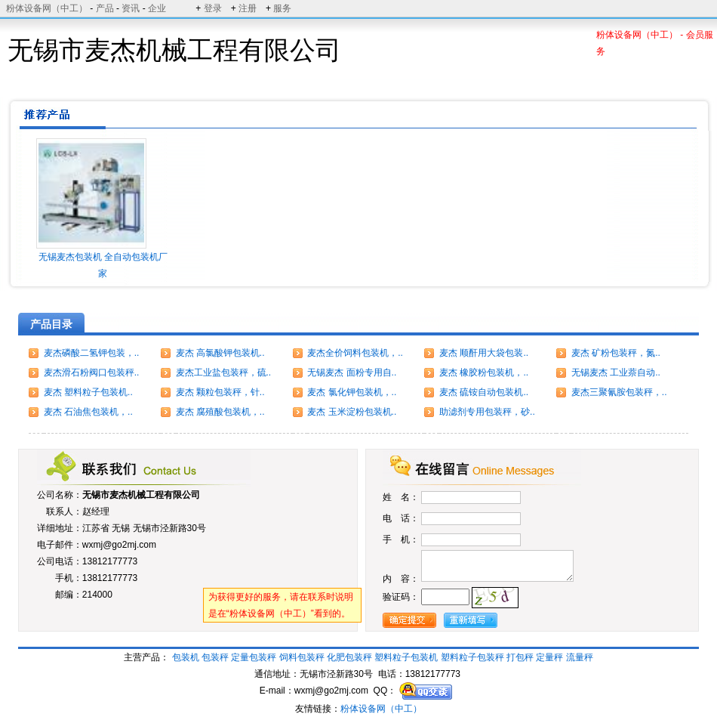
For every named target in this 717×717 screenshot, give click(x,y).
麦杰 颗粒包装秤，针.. (220, 392)
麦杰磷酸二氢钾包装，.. (92, 353)
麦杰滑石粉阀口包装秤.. (92, 372)
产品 (105, 8)
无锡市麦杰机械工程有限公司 (141, 495)
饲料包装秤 (302, 657)
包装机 (185, 657)
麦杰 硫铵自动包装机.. (483, 392)
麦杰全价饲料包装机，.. (355, 353)
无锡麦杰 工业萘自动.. (615, 372)
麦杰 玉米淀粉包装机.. (351, 411)
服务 (282, 8)
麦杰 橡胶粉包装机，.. (483, 372)
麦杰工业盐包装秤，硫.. (224, 372)
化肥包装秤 (349, 657)
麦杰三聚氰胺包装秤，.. (619, 392)
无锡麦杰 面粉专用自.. (351, 372)
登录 (213, 8)
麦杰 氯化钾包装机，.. (351, 392)
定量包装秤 (253, 657)
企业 (157, 8)
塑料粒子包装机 (406, 657)
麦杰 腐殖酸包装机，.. (220, 411)
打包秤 (520, 657)
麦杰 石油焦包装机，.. (88, 411)
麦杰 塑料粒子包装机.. (88, 392)
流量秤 (579, 657)
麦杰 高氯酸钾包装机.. (220, 353)
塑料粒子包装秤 (472, 657)
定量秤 (549, 657)
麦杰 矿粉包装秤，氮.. (615, 353)
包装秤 (215, 657)
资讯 (131, 8)
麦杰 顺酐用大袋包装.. (483, 353)
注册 (247, 8)
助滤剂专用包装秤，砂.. (487, 411)
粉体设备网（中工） (47, 8)
